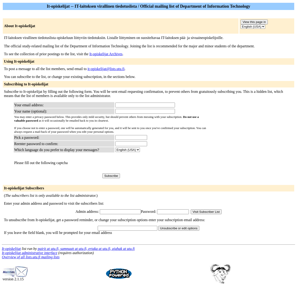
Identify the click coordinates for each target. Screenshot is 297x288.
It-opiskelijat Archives (106, 54)
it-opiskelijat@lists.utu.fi (106, 69)
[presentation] (150, 163)
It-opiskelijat (11, 249)
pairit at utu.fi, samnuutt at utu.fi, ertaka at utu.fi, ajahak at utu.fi (86, 249)
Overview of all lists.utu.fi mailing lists (30, 257)
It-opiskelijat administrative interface (29, 253)
